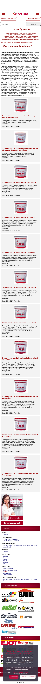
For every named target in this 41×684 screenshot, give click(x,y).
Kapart (5, 571)
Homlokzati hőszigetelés (8, 18)
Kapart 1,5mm (7, 573)
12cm (28, 545)
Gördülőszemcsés (8, 568)
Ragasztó (5, 562)
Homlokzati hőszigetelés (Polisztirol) (17, 42)
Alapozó (5, 556)
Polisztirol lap (7, 561)
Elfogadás (14, 677)
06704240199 (20, 14)
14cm (31, 545)
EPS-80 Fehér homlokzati (10, 539)
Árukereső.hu (20, 682)
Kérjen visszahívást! (12, 523)
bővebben (5, 124)
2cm (4, 545)
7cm (18, 545)
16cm (4, 547)
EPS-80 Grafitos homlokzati (11, 541)
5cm (12, 545)
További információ (20, 672)
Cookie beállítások (28, 677)
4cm (10, 545)
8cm (21, 545)
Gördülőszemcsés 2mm (10, 570)
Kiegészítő (6, 559)
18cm (8, 547)
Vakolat (5, 564)
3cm (7, 545)
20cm (11, 547)
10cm (24, 545)
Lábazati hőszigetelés (33, 18)
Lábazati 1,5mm (7, 574)
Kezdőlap (3, 42)
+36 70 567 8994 (16, 505)
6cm (15, 545)
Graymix (5, 534)
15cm (35, 545)
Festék (5, 558)
